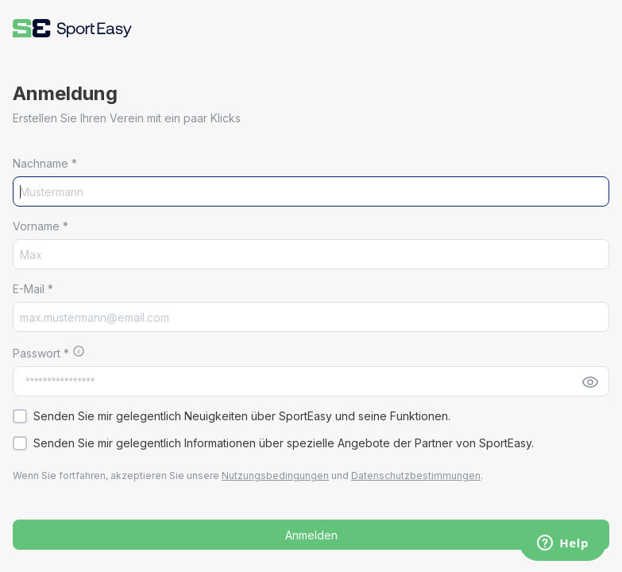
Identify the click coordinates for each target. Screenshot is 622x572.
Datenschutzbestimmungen (416, 475)
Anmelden (311, 535)
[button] (72, 28)
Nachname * (45, 163)
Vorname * (40, 226)
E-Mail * (33, 289)
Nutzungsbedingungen (275, 475)
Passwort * (42, 353)
